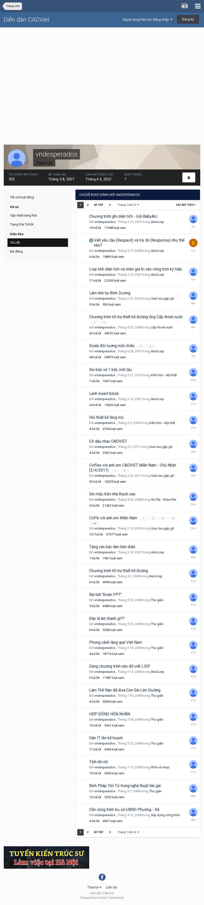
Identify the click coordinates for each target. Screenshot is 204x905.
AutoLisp (157, 222)
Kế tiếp (98, 205)
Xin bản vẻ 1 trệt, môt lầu (110, 369)
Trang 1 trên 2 (128, 205)
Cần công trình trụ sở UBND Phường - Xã (124, 809)
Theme (94, 887)
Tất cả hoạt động (22, 197)
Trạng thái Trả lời (21, 224)
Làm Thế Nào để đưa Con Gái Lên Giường (124, 690)
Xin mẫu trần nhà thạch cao (112, 494)
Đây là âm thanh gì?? (107, 618)
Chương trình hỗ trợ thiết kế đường (118, 570)
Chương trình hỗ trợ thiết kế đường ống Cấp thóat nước (136, 317)
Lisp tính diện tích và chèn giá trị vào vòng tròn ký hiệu (135, 269)
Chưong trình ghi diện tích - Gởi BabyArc (123, 216)
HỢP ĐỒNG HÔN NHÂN (109, 714)
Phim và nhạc (160, 767)
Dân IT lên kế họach (106, 738)
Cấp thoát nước (162, 327)
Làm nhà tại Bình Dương (109, 293)
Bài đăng (16, 251)
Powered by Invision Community (102, 898)
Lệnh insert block (104, 393)
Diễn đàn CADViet (27, 19)
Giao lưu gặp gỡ (162, 298)
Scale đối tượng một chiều (112, 345)
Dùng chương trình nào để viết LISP (119, 666)
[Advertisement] (102, 65)
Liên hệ (111, 887)
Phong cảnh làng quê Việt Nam (115, 642)
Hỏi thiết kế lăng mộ (106, 417)
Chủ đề (15, 242)
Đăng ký (188, 19)
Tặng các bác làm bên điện (112, 546)
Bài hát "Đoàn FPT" (105, 594)
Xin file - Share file (163, 499)
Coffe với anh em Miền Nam (113, 518)
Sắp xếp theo (186, 205)
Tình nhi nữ (98, 761)
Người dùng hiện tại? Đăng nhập (147, 19)
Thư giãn (157, 600)
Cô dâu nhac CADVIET (108, 441)
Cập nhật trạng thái (23, 215)
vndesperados (104, 222)
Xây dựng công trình (165, 815)
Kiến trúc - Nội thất (164, 375)
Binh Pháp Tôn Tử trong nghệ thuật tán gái (125, 785)
